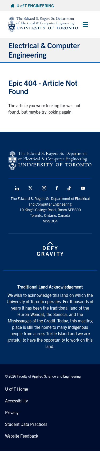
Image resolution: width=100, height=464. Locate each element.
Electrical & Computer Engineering (44, 49)
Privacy (11, 412)
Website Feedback (21, 435)
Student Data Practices (26, 424)
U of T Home (16, 388)
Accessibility (16, 400)
